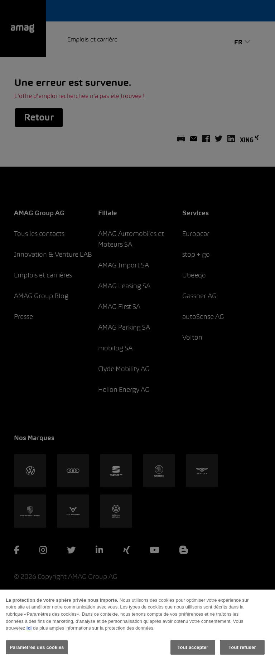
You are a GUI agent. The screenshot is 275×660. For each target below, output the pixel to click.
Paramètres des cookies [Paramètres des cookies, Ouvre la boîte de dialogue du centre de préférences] (37, 652)
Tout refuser (242, 652)
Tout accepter (193, 652)
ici (29, 633)
